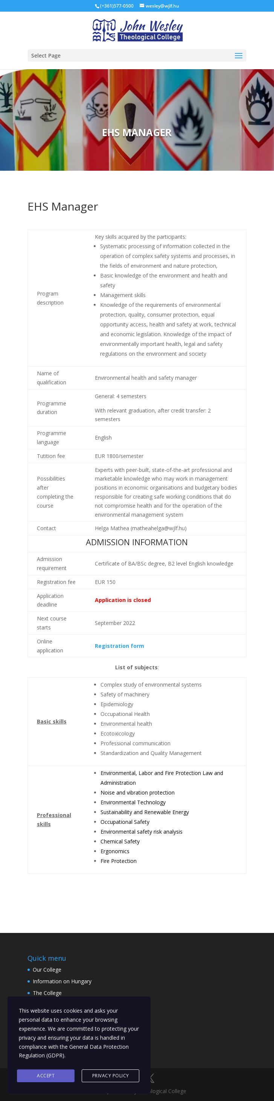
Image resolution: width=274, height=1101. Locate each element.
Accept (46, 1075)
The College (47, 992)
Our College (47, 969)
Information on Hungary (62, 981)
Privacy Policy (110, 1075)
